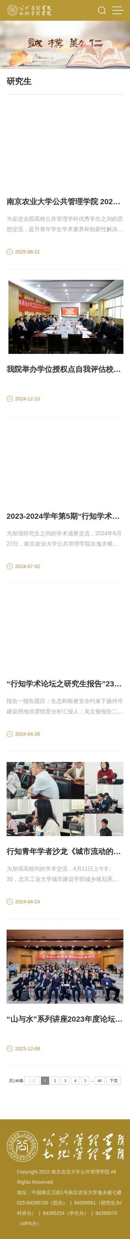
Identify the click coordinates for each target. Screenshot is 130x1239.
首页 (40, 57)
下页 (114, 1080)
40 (99, 1080)
